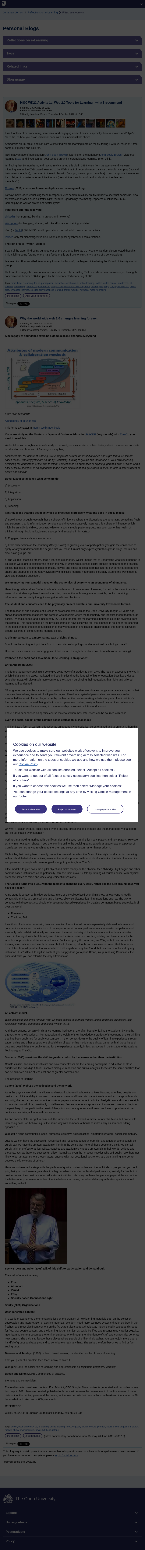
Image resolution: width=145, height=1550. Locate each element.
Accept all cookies (31, 809)
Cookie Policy (28, 764)
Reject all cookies (67, 809)
